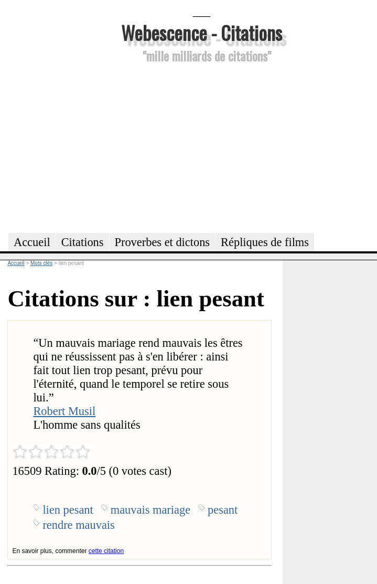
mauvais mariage (150, 509)
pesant (223, 509)
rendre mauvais (78, 525)
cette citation (106, 551)
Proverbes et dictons (162, 242)
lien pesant (67, 509)
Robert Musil (64, 411)
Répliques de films (265, 242)
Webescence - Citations (201, 32)
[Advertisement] (201, 146)
